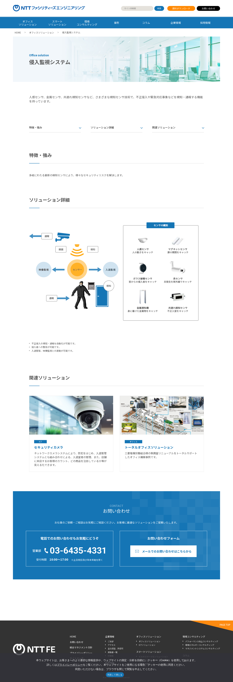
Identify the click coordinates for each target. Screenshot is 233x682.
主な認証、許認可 (115, 648)
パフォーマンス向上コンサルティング (201, 641)
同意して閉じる (114, 675)
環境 (87, 22)
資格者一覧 (112, 652)
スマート (57, 22)
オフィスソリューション (41, 32)
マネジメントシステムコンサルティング (202, 648)
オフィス (28, 22)
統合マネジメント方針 (81, 647)
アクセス (111, 644)
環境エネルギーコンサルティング (199, 644)
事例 (116, 23)
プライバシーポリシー (81, 652)
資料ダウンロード (181, 8)
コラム (146, 23)
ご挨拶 (111, 641)
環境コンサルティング (194, 636)
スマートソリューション (148, 651)
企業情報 (176, 23)
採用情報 (205, 23)
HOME (18, 32)
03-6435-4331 (78, 550)
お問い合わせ (208, 8)
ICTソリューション (147, 644)
